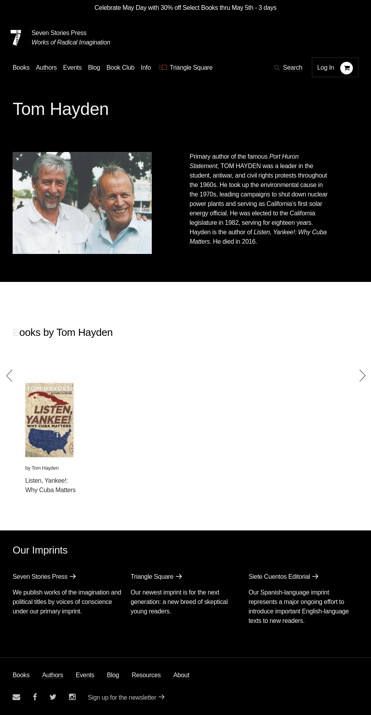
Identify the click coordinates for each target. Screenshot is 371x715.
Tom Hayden (45, 468)
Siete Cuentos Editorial (279, 576)
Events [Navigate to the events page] (72, 67)
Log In (325, 67)
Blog (113, 675)
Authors (52, 675)
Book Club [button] (120, 67)
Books (21, 675)
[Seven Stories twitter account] (52, 697)
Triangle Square (152, 576)
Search (292, 67)
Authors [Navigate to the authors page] (46, 67)
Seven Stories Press (59, 33)
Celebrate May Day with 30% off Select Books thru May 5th (174, 7)
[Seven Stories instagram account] (72, 697)
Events (85, 675)
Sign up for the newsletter (122, 697)
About (181, 675)
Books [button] (21, 67)
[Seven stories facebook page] (35, 697)
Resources (146, 675)
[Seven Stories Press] (16, 38)
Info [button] (146, 67)
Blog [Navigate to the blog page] (94, 67)
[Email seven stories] (16, 697)
